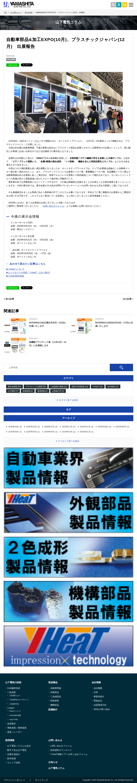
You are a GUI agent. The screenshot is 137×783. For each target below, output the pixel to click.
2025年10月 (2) (86, 426)
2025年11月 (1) (68, 426)
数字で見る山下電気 (16, 750)
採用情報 (9, 740)
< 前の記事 (9, 299)
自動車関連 (55, 688)
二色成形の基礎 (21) (58, 387)
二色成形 (11, 692)
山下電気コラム (56, 768)
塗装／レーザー (14, 732)
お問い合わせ (55, 740)
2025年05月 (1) (33, 432)
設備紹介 (53, 709)
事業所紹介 (99, 696)
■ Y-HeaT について (15, 269)
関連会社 (98, 700)
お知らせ (53, 762)
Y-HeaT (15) (98, 387)
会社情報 (96, 682)
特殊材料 (54, 700)
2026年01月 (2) (51, 426)
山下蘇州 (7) (13, 391)
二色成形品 (55, 696)
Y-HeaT (10, 708)
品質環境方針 (100, 705)
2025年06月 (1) (15, 432)
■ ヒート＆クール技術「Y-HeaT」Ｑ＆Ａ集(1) (28, 272)
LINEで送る (12, 65)
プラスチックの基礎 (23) (36, 387)
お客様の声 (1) (58, 391)
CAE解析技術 (13, 688)
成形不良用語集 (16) (80, 387)
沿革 (96, 692)
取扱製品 (53, 682)
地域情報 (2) (28, 391)
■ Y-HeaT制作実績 (15, 276)
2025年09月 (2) (104, 426)
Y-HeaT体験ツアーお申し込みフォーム (69, 754)
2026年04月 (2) (15, 426)
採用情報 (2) (42, 391)
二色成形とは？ (15, 695)
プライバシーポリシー (14, 780)
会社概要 (98, 688)
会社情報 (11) (112, 387)
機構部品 (54, 705)
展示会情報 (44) (14, 387)
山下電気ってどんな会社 (19, 746)
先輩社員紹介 (13, 754)
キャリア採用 (13, 762)
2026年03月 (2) (33, 426)
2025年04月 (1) (51, 432)
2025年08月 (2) (122, 426)
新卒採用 (11, 758)
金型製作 (11, 723)
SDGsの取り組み (102, 709)
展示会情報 (11, 59)
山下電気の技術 (13, 682)
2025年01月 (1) (86, 432)
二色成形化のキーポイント (19, 700)
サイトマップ (41, 780)
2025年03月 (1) (68, 432)
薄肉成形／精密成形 (16, 728)
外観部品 (54, 692)
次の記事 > (128, 299)
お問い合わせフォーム (53, 206)
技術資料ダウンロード (61, 750)
